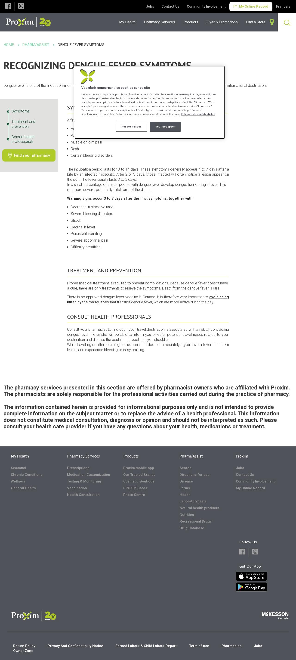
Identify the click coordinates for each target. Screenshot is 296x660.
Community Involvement (206, 6)
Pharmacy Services (83, 456)
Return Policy (24, 646)
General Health (23, 488)
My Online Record (251, 6)
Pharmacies (231, 646)
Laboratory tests (193, 501)
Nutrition (187, 515)
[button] (8, 6)
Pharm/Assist (191, 456)
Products (131, 456)
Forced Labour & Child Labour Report (146, 646)
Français (283, 6)
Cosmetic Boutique (138, 481)
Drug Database (192, 528)
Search (185, 468)
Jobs (150, 6)
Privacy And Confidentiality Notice (75, 646)
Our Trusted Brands (139, 475)
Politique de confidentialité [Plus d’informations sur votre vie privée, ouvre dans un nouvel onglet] (198, 114)
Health (185, 495)
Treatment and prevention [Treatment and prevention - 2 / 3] (23, 124)
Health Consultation (83, 495)
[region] (149, 102)
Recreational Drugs (196, 521)
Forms (185, 488)
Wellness (18, 481)
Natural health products (199, 508)
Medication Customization (88, 475)
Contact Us (170, 6)
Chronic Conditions (26, 475)
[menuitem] (161, 22)
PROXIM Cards (135, 488)
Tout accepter (165, 126)
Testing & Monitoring (84, 481)
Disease (186, 481)
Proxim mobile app (138, 468)
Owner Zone (23, 651)
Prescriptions (78, 468)
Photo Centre (134, 495)
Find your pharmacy (32, 155)
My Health (20, 456)
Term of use (199, 646)
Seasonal (18, 468)
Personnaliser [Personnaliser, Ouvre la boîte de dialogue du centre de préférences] (131, 126)
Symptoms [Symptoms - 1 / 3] (21, 111)
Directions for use (195, 475)
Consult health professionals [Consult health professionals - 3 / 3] (23, 139)
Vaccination (77, 488)
